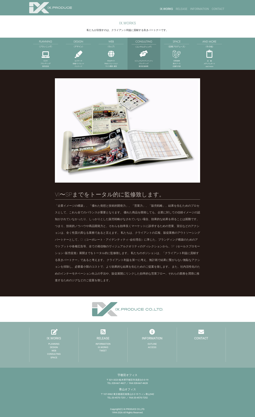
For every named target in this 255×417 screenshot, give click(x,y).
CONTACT (218, 9)
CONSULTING (54, 354)
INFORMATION (199, 9)
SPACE (53, 357)
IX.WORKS (166, 9)
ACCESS (152, 347)
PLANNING (54, 344)
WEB (54, 350)
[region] (127, 130)
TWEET (103, 350)
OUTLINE (152, 344)
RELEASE (181, 9)
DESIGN (54, 347)
